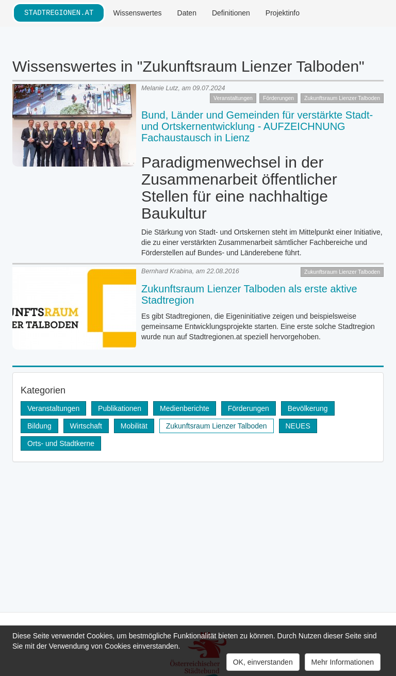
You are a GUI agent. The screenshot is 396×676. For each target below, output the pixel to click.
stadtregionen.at (58, 13)
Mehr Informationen (342, 662)
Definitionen (231, 13)
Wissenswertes (137, 13)
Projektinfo (283, 13)
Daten (186, 13)
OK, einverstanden (263, 662)
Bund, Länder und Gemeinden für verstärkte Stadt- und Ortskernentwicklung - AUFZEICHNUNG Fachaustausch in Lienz (257, 126)
